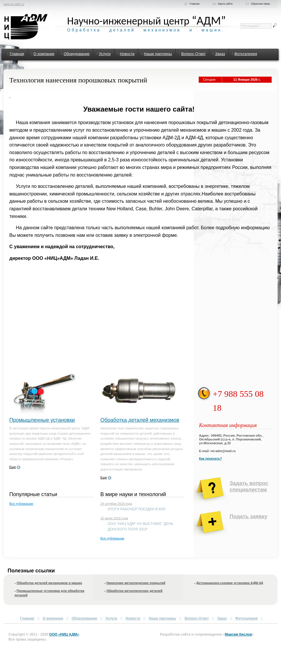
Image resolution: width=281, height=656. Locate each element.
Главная (194, 3)
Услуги (105, 54)
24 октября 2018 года (116, 503)
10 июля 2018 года (114, 518)
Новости (127, 54)
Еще (12, 467)
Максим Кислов (238, 634)
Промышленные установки (42, 420)
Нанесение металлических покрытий (136, 583)
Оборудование (76, 54)
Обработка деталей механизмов (139, 420)
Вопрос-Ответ (193, 54)
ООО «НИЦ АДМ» (64, 634)
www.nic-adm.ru (14, 4)
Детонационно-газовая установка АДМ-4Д (229, 583)
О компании (44, 54)
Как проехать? (210, 458)
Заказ (220, 54)
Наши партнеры (158, 54)
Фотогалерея (245, 54)
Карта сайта (225, 3)
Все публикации (21, 503)
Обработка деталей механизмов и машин (49, 583)
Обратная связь (260, 3)
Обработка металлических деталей (135, 590)
